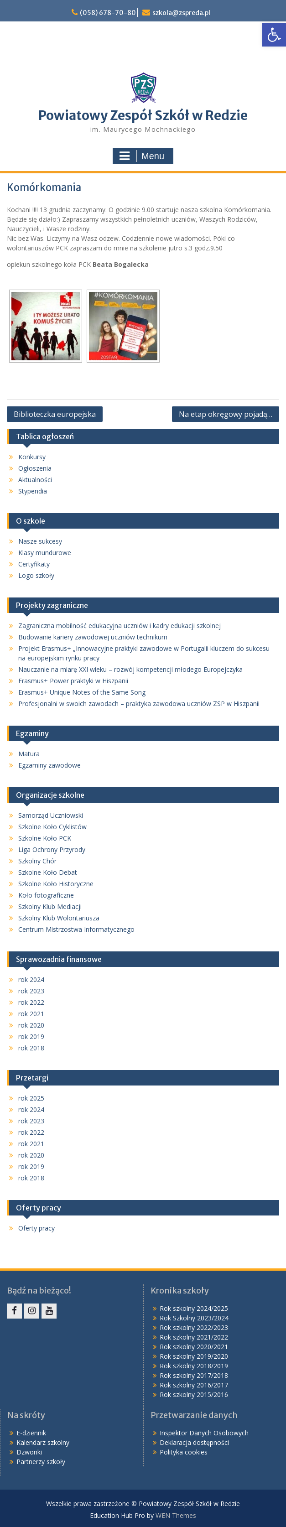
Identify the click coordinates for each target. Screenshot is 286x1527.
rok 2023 (31, 991)
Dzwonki (29, 1452)
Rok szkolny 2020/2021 (194, 1346)
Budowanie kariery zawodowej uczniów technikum (92, 637)
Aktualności (35, 479)
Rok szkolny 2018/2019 (194, 1365)
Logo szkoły (36, 575)
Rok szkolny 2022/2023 (194, 1327)
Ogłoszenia (35, 468)
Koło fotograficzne (46, 895)
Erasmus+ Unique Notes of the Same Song (82, 692)
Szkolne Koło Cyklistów (52, 826)
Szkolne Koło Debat (47, 872)
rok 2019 (31, 1036)
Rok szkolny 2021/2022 (194, 1337)
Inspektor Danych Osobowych (204, 1432)
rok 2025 (31, 1098)
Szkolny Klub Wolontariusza (58, 918)
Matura (29, 753)
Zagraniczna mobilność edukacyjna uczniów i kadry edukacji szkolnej (119, 625)
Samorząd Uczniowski (50, 815)
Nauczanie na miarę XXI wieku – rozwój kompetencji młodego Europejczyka (130, 669)
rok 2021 (31, 1013)
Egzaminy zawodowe (49, 765)
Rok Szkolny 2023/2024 (194, 1318)
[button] (274, 35)
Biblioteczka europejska (55, 414)
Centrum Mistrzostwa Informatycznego (76, 929)
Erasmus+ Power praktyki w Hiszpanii (73, 680)
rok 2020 (31, 1025)
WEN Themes (176, 1515)
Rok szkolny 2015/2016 (194, 1394)
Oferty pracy (36, 1228)
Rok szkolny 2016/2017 (194, 1385)
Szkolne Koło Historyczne (56, 883)
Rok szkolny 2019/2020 (194, 1356)
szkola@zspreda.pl (181, 13)
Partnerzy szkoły (40, 1461)
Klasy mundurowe (44, 552)
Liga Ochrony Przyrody (51, 849)
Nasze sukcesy (40, 541)
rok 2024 (31, 979)
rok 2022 (31, 1002)
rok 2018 (31, 1048)
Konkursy (32, 456)
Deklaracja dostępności (194, 1442)
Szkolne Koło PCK (44, 838)
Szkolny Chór (37, 861)
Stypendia (32, 491)
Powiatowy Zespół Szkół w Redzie (143, 115)
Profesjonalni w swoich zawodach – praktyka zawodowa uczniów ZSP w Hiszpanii (139, 703)
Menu (142, 156)
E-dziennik (31, 1432)
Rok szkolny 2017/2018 (194, 1375)
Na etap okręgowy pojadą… (225, 414)
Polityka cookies (184, 1452)
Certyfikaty (34, 564)
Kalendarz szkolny (42, 1442)
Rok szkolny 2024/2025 (194, 1308)
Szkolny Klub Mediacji (50, 906)
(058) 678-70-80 (108, 13)
